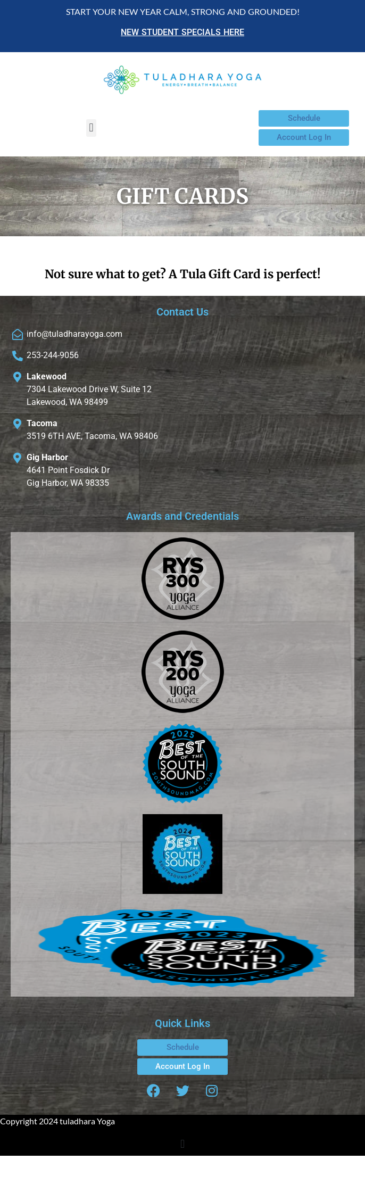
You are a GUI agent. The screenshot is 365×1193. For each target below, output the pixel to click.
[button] (91, 128)
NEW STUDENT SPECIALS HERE (182, 32)
